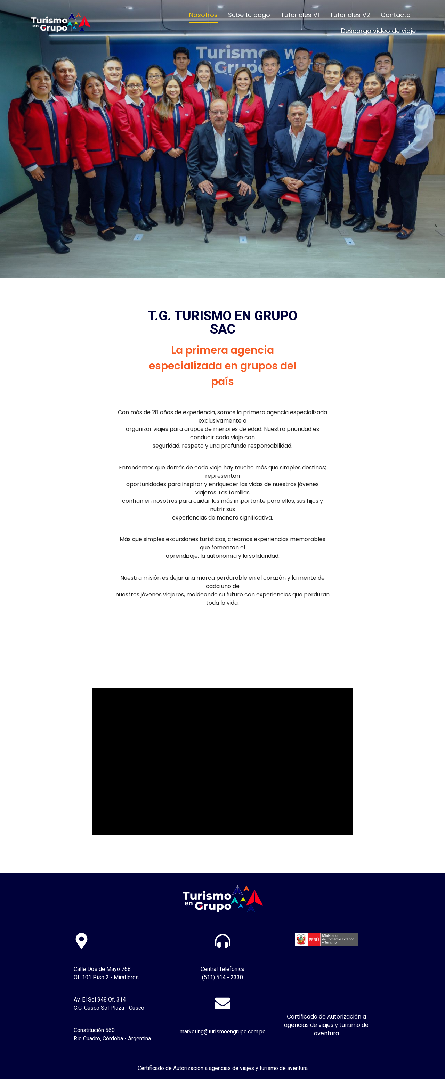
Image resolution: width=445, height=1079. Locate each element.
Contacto (396, 14)
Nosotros (203, 14)
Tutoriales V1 (300, 14)
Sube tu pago (249, 14)
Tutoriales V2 (350, 14)
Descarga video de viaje (378, 30)
